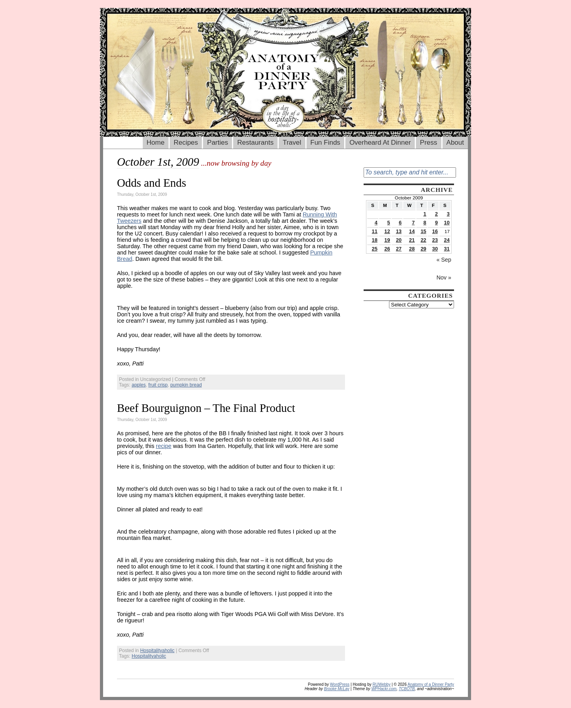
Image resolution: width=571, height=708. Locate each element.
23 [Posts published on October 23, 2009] (435, 240)
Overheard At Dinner (380, 142)
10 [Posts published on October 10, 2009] (447, 223)
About (455, 142)
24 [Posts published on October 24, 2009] (447, 240)
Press (428, 142)
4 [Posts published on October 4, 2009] (376, 223)
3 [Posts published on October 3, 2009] (448, 214)
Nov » (444, 277)
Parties (217, 142)
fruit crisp (158, 385)
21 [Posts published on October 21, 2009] (412, 240)
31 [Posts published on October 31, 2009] (447, 249)
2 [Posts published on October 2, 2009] (436, 214)
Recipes (186, 142)
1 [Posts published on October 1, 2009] (424, 214)
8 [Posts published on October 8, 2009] (424, 223)
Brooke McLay (336, 689)
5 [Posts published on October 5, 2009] (388, 223)
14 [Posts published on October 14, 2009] (412, 231)
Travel (292, 142)
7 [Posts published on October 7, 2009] (413, 223)
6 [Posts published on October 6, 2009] (400, 223)
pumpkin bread (185, 385)
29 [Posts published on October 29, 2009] (423, 249)
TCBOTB (407, 689)
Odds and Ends (151, 182)
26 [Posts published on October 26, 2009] (387, 249)
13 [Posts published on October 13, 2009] (398, 231)
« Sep (444, 259)
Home (156, 142)
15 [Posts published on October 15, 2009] (423, 231)
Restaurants (255, 142)
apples (139, 385)
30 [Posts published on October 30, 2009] (435, 249)
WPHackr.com (384, 689)
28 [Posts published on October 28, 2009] (412, 249)
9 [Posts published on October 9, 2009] (436, 223)
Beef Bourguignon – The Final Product (206, 408)
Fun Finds (325, 142)
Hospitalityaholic (157, 650)
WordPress (339, 684)
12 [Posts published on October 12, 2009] (387, 231)
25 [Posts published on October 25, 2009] (374, 249)
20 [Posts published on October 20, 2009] (398, 240)
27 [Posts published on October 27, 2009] (398, 249)
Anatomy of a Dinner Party (431, 684)
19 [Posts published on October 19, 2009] (387, 240)
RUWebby (382, 684)
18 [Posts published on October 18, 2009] (374, 240)
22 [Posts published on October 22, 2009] (423, 240)
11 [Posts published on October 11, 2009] (374, 231)
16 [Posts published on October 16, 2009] (435, 231)
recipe (163, 446)
